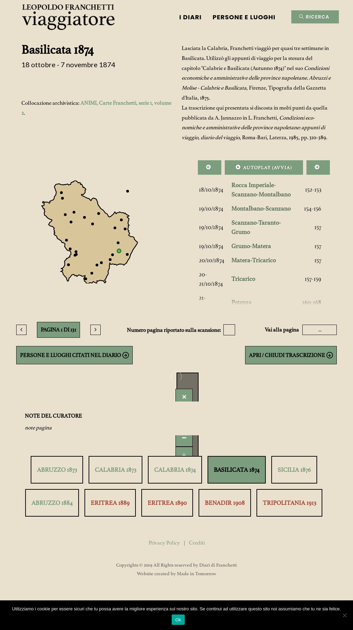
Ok (178, 619)
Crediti (197, 543)
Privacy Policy (164, 543)
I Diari (190, 17)
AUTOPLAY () (264, 167)
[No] (344, 615)
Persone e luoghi (244, 17)
